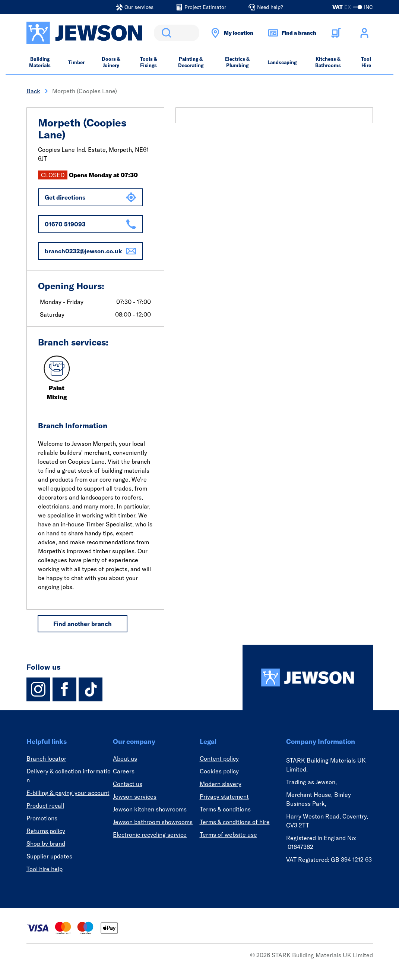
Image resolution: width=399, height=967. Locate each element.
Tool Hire (366, 62)
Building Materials (40, 62)
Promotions (41, 818)
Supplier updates (49, 856)
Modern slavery (220, 784)
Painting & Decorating (190, 62)
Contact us (127, 784)
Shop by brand (45, 843)
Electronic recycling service (150, 834)
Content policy (219, 758)
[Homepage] (307, 677)
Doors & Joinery (111, 62)
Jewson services (134, 796)
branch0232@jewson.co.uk (90, 251)
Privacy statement (224, 796)
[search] (176, 33)
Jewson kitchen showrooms (150, 809)
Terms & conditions (225, 809)
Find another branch (82, 624)
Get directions (90, 197)
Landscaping (282, 62)
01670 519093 (90, 224)
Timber (76, 62)
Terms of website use (228, 834)
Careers (123, 771)
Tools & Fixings (148, 62)
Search (165, 33)
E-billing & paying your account (68, 793)
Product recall (45, 805)
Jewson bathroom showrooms (153, 822)
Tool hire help (44, 869)
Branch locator (46, 758)
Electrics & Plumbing (237, 62)
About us (125, 758)
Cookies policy (219, 771)
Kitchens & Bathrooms (328, 62)
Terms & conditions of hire (235, 822)
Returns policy (45, 831)
